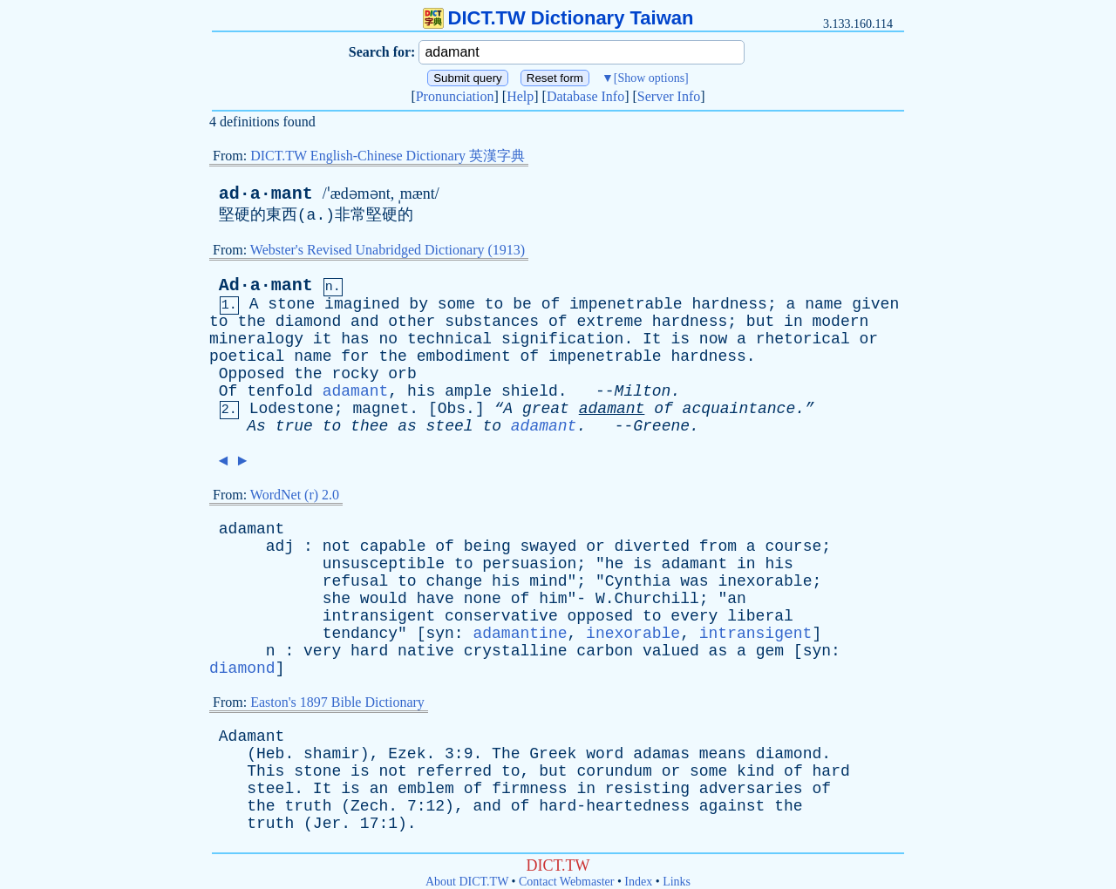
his (421, 391)
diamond (309, 321)
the (251, 321)
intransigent (379, 616)
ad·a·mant (266, 194)
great (545, 408)
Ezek (406, 754)
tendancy (360, 633)
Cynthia (638, 581)
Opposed (252, 374)
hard (369, 651)
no (388, 339)
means (722, 754)
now (713, 339)
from (718, 546)
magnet (380, 408)
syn (439, 633)
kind (755, 771)
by (418, 304)
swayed (549, 546)
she (336, 598)
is (680, 339)
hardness (728, 304)
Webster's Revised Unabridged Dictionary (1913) (387, 249)
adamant (356, 391)
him (553, 598)
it (322, 339)
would (383, 598)
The (506, 754)
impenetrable (626, 304)
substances (492, 321)
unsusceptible (384, 564)
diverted (652, 546)
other (411, 321)
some (456, 304)
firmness (529, 788)
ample (468, 391)
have (435, 598)
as (407, 426)
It (652, 339)
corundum (613, 771)
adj (280, 546)
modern (841, 321)
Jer (327, 823)
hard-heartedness (614, 806)
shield (529, 391)
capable (393, 546)
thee (369, 426)
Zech (369, 806)
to (494, 304)
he (614, 564)
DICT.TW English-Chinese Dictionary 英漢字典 (387, 155)
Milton (643, 391)
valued (671, 651)
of (551, 304)
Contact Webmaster (566, 881)
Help (520, 96)
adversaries (751, 788)
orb (402, 374)
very (322, 651)
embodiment (464, 356)
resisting (647, 788)
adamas (661, 754)
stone (291, 304)
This (265, 771)
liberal (760, 616)
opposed (601, 616)
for (355, 356)
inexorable (765, 581)
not (336, 546)
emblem (426, 788)
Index (638, 881)
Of (228, 391)
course (793, 546)
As (256, 426)
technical (449, 339)
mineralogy (256, 339)
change (453, 581)
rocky (354, 374)
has (355, 339)
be (522, 304)
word (604, 754)
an (736, 598)
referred (454, 771)
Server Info (668, 96)
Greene (661, 426)
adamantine (520, 633)
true (294, 426)
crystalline (516, 651)
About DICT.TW (466, 881)
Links (677, 881)
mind (548, 581)
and (364, 321)
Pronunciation (455, 96)
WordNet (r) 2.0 (294, 494)
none (482, 598)
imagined (361, 304)
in (793, 321)
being (487, 546)
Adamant (252, 736)
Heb (270, 754)
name (823, 304)
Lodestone (291, 408)
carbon (604, 651)
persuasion (529, 564)
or (869, 339)
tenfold (280, 391)
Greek (552, 754)
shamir (331, 754)
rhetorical (803, 339)
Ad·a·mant (266, 285)
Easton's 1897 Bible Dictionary (337, 702)
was (694, 581)
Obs (452, 408)
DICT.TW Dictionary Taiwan (558, 18)
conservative (501, 616)
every (694, 616)
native (426, 651)
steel (449, 426)
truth (307, 806)
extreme (609, 321)
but (760, 321)
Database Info (585, 96)
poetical (246, 356)
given (875, 304)
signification (562, 339)
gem (770, 651)
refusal (356, 581)
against (732, 806)
